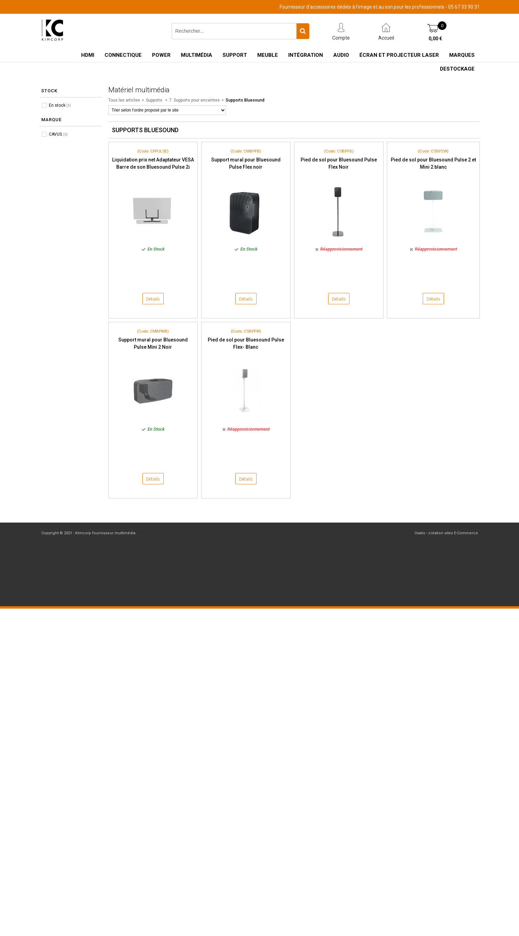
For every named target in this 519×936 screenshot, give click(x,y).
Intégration (305, 55)
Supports (154, 100)
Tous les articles (124, 100)
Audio (341, 55)
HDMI (87, 55)
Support (235, 55)
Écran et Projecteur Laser (399, 55)
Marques (462, 55)
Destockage (457, 69)
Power (161, 55)
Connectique (123, 55)
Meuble (267, 55)
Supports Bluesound (245, 100)
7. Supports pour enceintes (194, 100)
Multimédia (196, 55)
